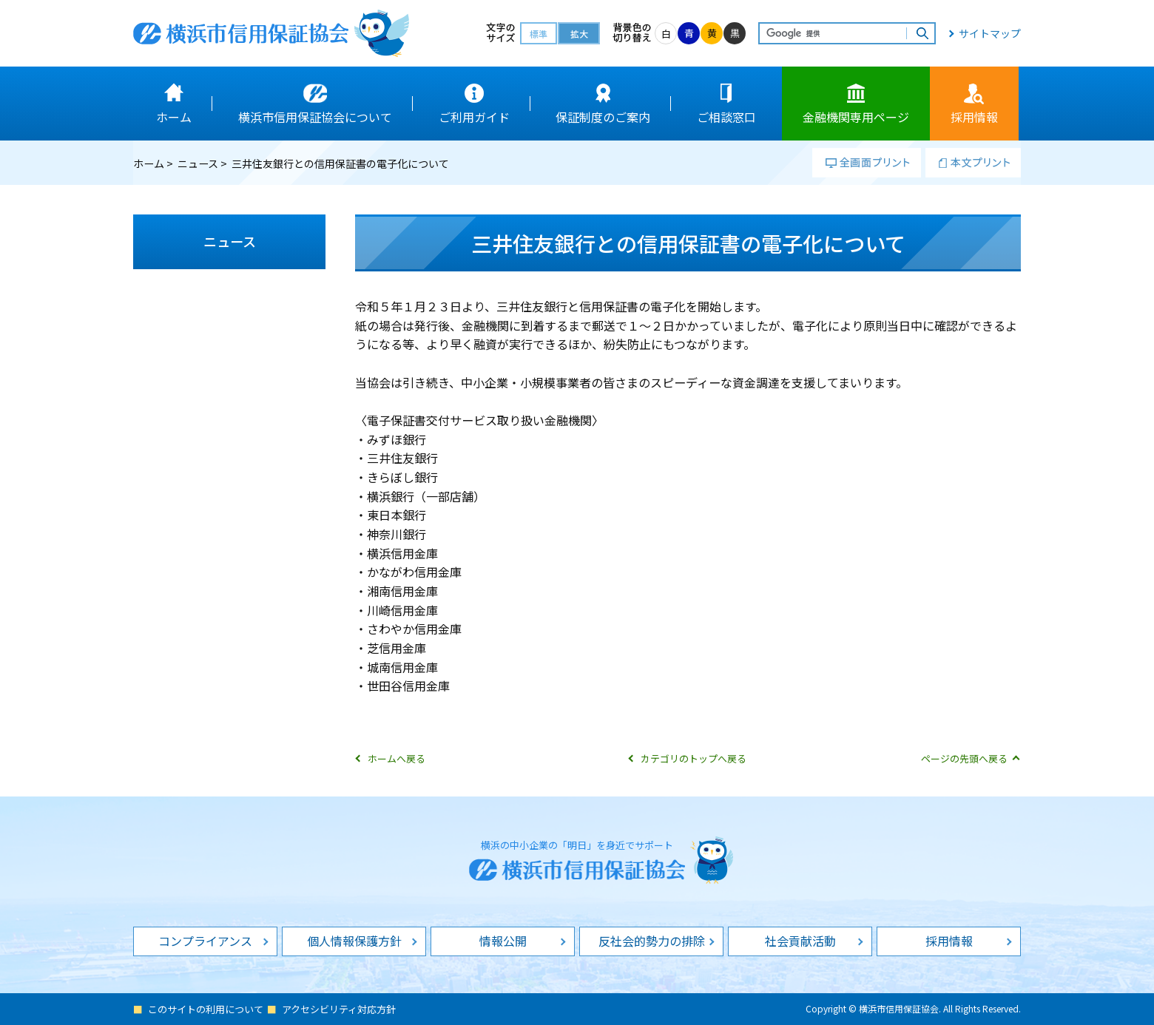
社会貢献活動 (800, 941)
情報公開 (503, 941)
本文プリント (973, 162)
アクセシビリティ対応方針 (339, 1009)
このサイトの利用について (205, 1009)
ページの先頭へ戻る (964, 758)
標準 (538, 33)
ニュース (198, 163)
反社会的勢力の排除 (651, 941)
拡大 (579, 33)
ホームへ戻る (396, 758)
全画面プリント (866, 162)
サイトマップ (990, 33)
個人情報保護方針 (354, 941)
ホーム (148, 163)
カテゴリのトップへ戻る (693, 758)
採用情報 (949, 941)
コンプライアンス (205, 941)
